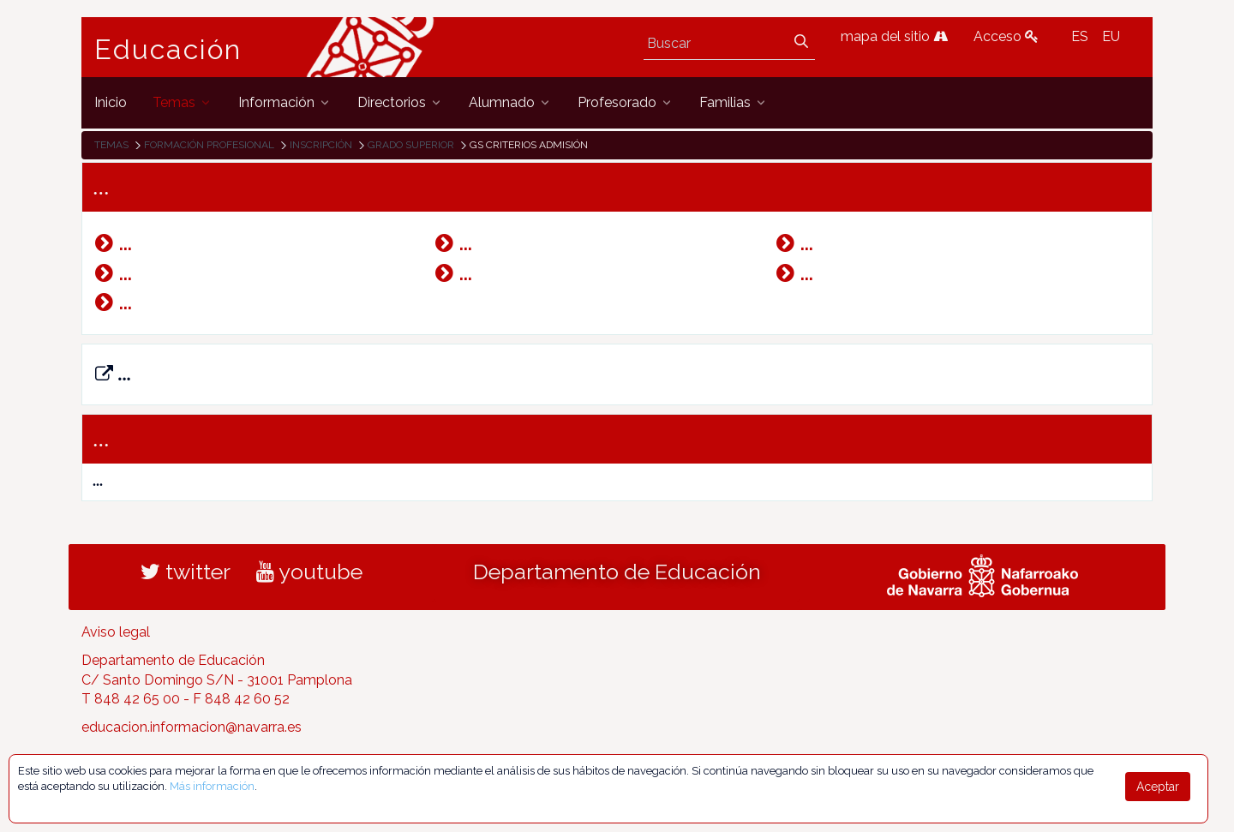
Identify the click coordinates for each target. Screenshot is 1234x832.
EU (1111, 36)
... (113, 374)
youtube (309, 571)
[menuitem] (110, 102)
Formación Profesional (209, 145)
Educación (168, 49)
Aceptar (1157, 786)
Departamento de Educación (617, 571)
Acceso (1006, 36)
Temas (111, 145)
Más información (212, 786)
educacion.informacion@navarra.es (191, 727)
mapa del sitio (894, 36)
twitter (186, 571)
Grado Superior (411, 145)
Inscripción (321, 145)
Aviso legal (115, 632)
